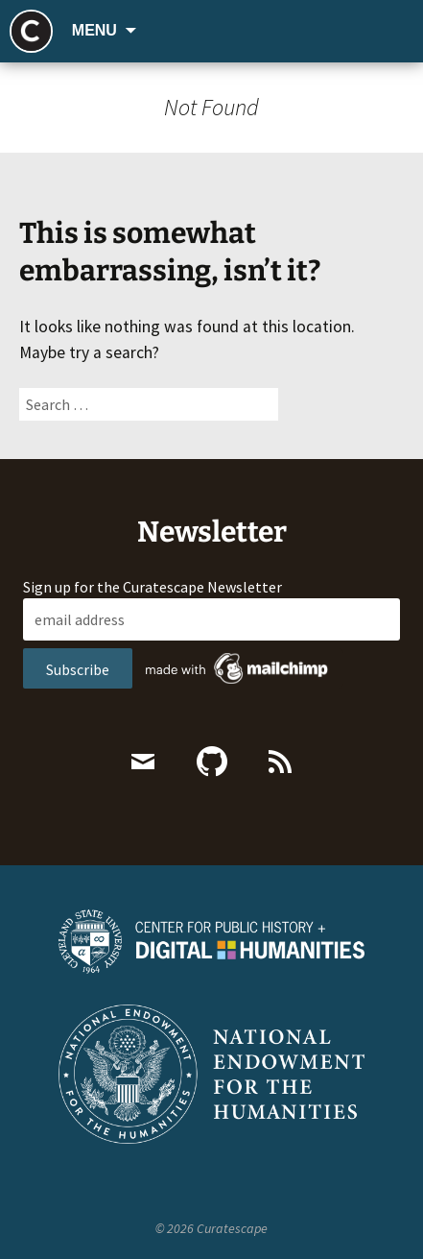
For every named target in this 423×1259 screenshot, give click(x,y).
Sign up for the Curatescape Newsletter (152, 586)
